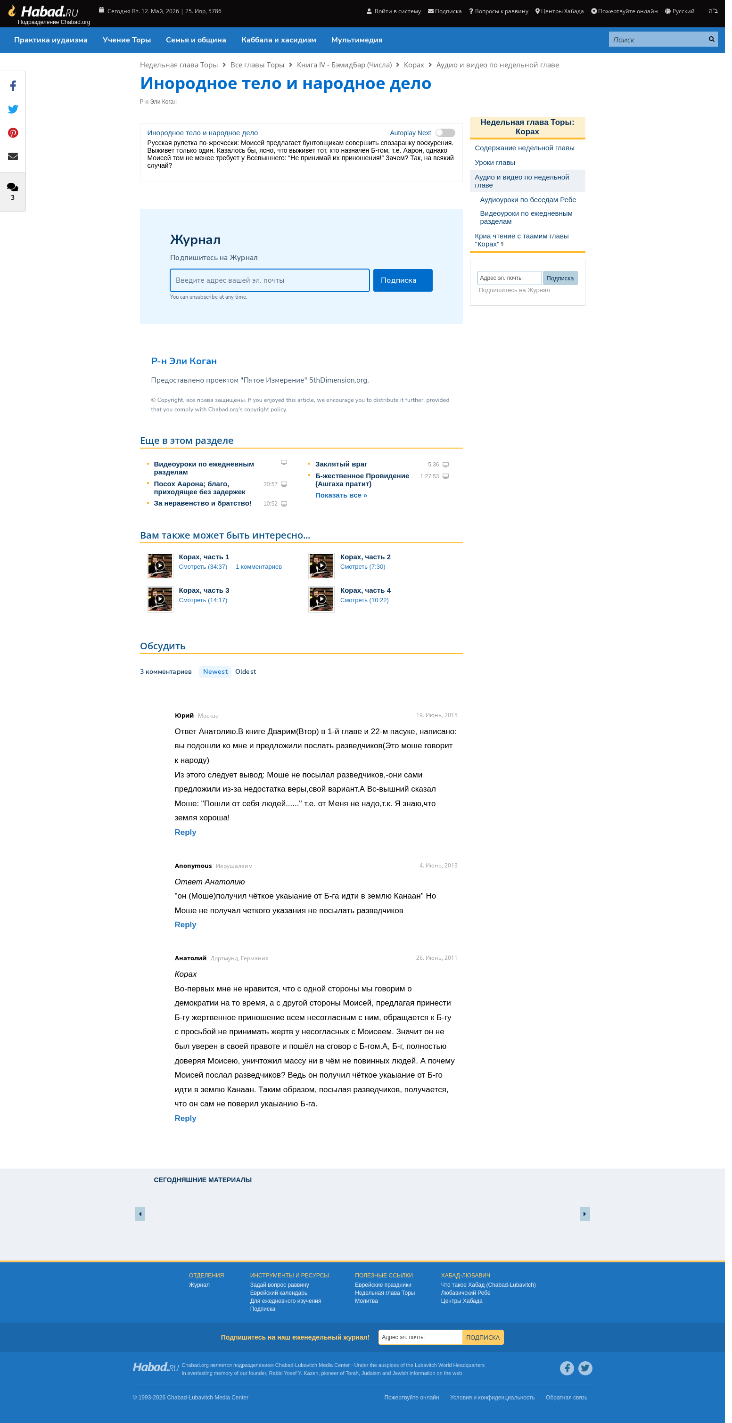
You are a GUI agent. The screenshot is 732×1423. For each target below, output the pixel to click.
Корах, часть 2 (365, 557)
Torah (352, 1373)
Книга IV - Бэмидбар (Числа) (344, 64)
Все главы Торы (257, 64)
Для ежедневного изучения (285, 1301)
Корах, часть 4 (365, 590)
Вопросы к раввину (498, 11)
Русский (679, 11)
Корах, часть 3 (204, 590)
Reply (186, 832)
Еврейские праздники (383, 1285)
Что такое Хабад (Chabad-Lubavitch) (488, 1285)
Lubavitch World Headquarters (450, 1365)
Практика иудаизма (51, 40)
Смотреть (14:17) (203, 600)
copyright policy (265, 409)
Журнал (199, 1285)
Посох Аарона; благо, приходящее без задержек (200, 488)
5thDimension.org (338, 380)
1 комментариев (259, 566)
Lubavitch (306, 1365)
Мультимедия (357, 40)
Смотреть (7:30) (363, 566)
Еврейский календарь (279, 1293)
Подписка (445, 11)
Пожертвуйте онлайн (624, 11)
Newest (215, 671)
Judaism (371, 1373)
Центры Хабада (559, 11)
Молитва (366, 1301)
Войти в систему (394, 11)
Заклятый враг (341, 464)
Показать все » (341, 495)
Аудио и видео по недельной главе (497, 64)
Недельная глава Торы (179, 64)
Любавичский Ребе (466, 1293)
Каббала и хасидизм (278, 40)
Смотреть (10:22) (364, 600)
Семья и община (196, 40)
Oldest (245, 671)
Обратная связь (566, 1397)
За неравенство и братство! (203, 503)
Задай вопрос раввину (279, 1285)
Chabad (284, 1365)
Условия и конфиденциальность (492, 1397)
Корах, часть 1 (204, 557)
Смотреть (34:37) (203, 566)
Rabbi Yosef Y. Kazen (294, 1373)
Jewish (400, 1373)
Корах (414, 64)
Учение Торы (127, 40)
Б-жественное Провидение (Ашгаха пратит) (362, 480)
